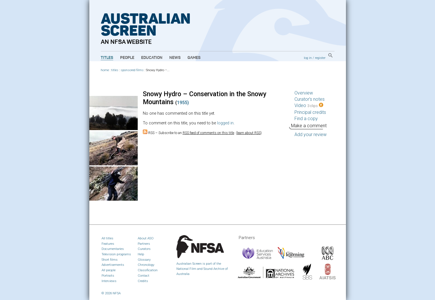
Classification (148, 270)
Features (108, 244)
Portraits (108, 276)
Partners (144, 244)
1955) (183, 102)
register (320, 58)
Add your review (310, 134)
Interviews (109, 281)
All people (109, 270)
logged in (225, 123)
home (105, 70)
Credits (143, 281)
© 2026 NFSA (111, 293)
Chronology (146, 265)
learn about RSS (249, 133)
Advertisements (113, 265)
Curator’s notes (309, 99)
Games (194, 58)
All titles (107, 238)
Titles (107, 58)
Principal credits (310, 112)
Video (308, 105)
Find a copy (306, 118)
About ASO (146, 238)
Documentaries (113, 249)
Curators (144, 249)
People (127, 58)
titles (114, 70)
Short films (109, 260)
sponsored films (132, 70)
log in (308, 58)
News (175, 58)
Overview (303, 93)
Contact (143, 276)
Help (141, 254)
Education (151, 58)
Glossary (144, 260)
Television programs (116, 254)
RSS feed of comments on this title (208, 133)
